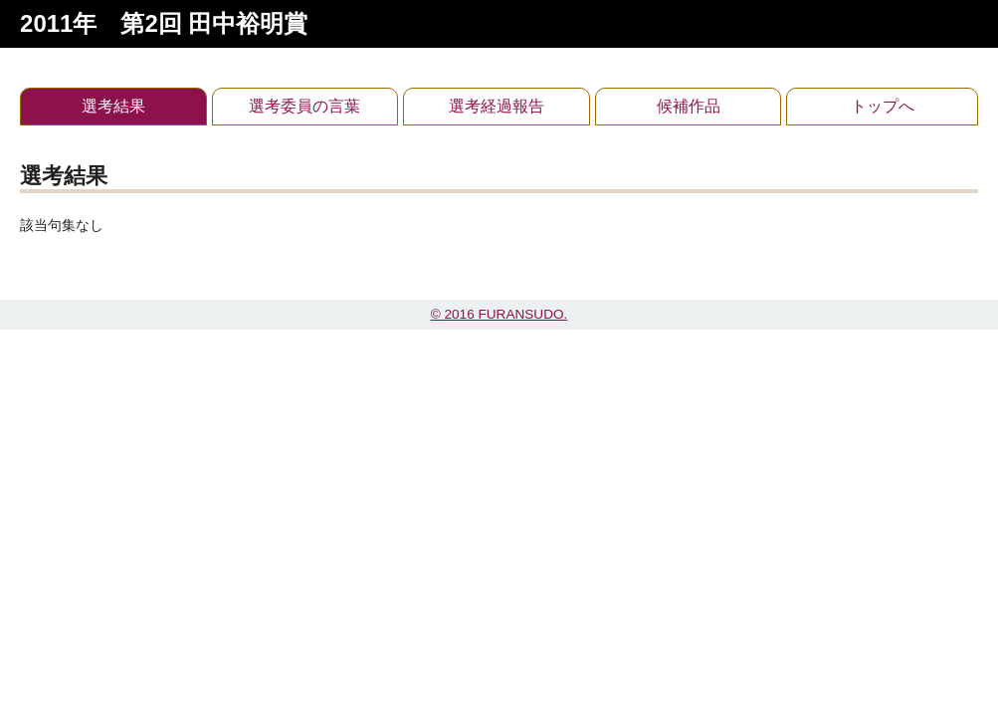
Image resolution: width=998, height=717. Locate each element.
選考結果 (113, 106)
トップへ (882, 106)
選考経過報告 (496, 106)
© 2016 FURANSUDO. (499, 314)
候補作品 (688, 106)
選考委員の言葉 (304, 106)
